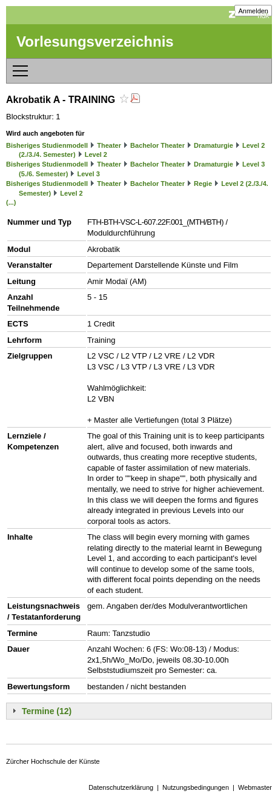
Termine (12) (46, 711)
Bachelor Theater (157, 145)
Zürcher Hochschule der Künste (53, 761)
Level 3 (88, 173)
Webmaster (255, 787)
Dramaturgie (213, 145)
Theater (109, 145)
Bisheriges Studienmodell (47, 145)
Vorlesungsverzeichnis (95, 41)
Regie (203, 183)
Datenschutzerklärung (120, 787)
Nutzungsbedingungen (195, 787)
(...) (11, 202)
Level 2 (96, 154)
